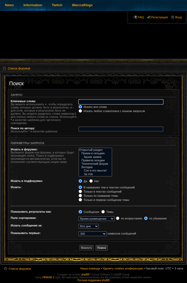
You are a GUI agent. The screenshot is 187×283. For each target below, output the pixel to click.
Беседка (95, 167)
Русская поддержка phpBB (93, 280)
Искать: (16, 187)
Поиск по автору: (23, 128)
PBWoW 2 (48, 277)
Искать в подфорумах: (27, 180)
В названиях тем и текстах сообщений (107, 187)
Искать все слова (93, 106)
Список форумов (20, 268)
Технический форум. (95, 163)
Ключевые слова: (23, 101)
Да (83, 181)
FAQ (141, 17)
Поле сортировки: (23, 217)
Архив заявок (95, 157)
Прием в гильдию (95, 153)
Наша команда (90, 268)
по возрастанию (129, 218)
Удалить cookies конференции (123, 268)
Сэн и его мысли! (95, 170)
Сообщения (89, 211)
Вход (178, 17)
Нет (94, 181)
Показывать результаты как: (31, 211)
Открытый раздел (95, 150)
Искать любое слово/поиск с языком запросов (112, 111)
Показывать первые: (26, 233)
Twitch (57, 5)
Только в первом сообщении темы (104, 199)
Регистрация (159, 17)
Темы (107, 211)
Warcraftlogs (82, 5)
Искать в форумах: (24, 149)
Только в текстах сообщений (100, 191)
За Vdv (95, 174)
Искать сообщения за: (26, 225)
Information (33, 5)
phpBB (85, 274)
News (9, 5)
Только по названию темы (98, 195)
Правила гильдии (95, 160)
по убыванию (155, 218)
